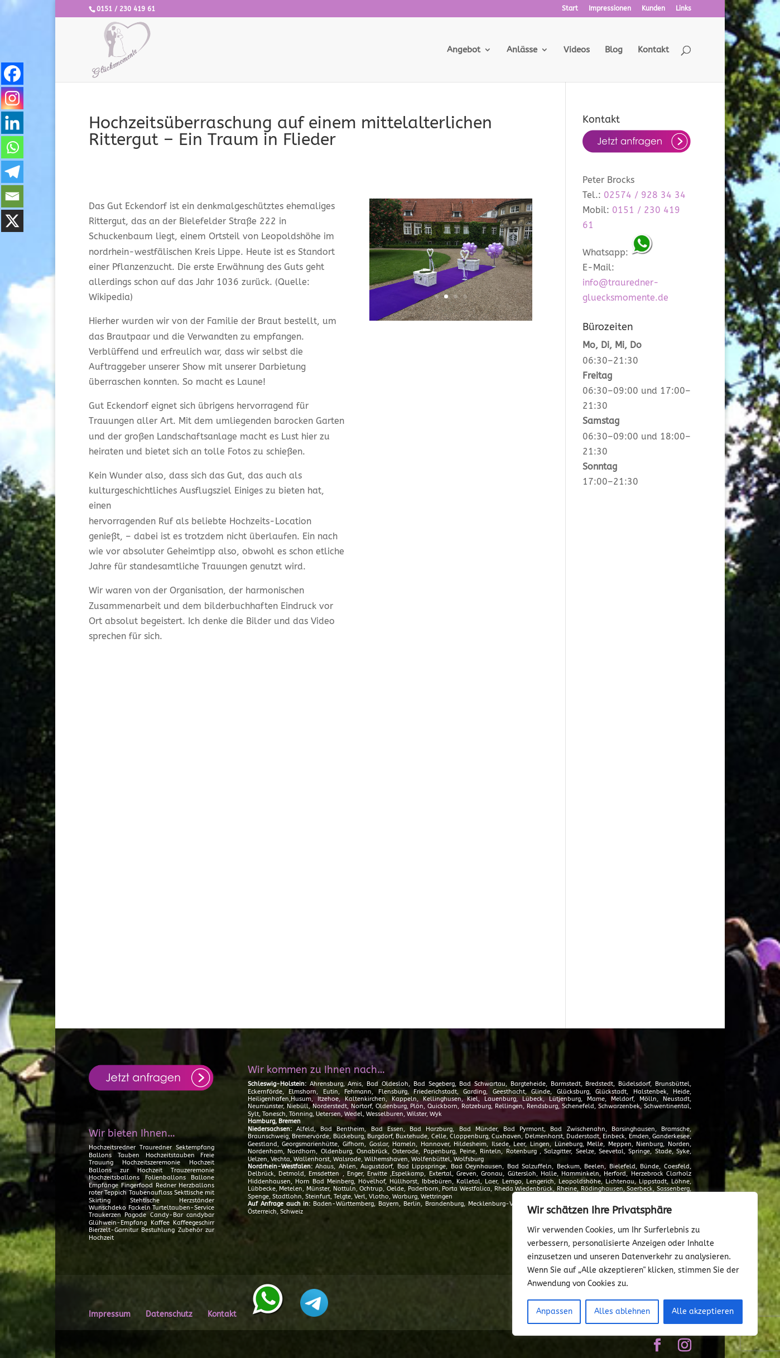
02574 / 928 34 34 (645, 195)
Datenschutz (169, 1314)
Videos (577, 50)
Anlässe (522, 50)
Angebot (463, 50)
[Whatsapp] (12, 147)
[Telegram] (12, 172)
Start (570, 8)
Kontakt (653, 50)
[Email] (12, 196)
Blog (614, 50)
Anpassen (554, 1311)
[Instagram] (12, 98)
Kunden (653, 8)
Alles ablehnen (622, 1311)
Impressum (110, 1314)
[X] (12, 221)
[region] (635, 1264)
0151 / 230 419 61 (126, 9)
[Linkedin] (12, 123)
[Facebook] (12, 73)
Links (683, 8)
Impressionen (610, 8)
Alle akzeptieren (703, 1311)
